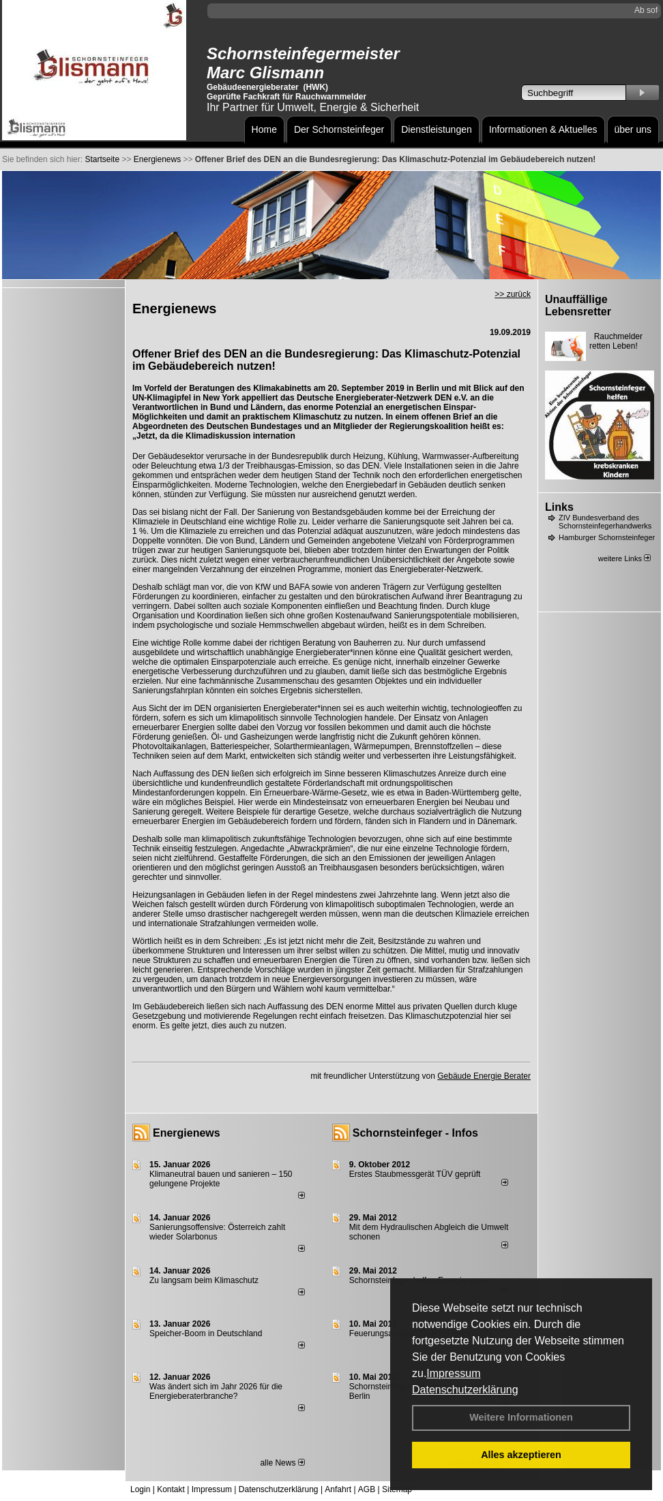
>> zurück (513, 294)
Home (264, 129)
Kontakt (171, 1489)
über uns (633, 129)
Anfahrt (338, 1489)
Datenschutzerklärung (465, 1389)
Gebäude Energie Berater (484, 1076)
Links (559, 507)
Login (140, 1489)
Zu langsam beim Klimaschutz (204, 1280)
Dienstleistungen (436, 129)
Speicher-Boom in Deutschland (205, 1333)
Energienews (186, 1133)
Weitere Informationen (521, 1417)
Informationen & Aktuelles (543, 129)
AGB (366, 1489)
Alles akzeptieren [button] (521, 1454)
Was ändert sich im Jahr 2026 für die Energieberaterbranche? (215, 1391)
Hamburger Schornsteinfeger (607, 537)
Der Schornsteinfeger (339, 129)
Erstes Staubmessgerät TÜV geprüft (415, 1174)
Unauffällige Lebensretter (578, 305)
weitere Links (624, 558)
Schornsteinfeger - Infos (415, 1133)
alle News (282, 1463)
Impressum (453, 1373)
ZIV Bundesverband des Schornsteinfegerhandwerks (605, 522)
